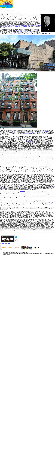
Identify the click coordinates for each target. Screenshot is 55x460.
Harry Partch (5, 26)
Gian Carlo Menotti (21, 26)
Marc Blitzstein (36, 25)
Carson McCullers (21, 133)
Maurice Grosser (23, 31)
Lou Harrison (15, 26)
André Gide (48, 33)
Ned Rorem (35, 26)
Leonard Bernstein (24, 25)
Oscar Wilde (29, 33)
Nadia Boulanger (18, 30)
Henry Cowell (10, 26)
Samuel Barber (30, 25)
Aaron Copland (12, 25)
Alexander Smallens (15, 32)
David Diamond (28, 26)
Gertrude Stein (13, 159)
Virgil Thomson (17, 25)
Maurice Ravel (31, 132)
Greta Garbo (44, 133)
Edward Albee (51, 202)
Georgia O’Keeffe (27, 133)
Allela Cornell (22, 191)
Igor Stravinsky (47, 131)
